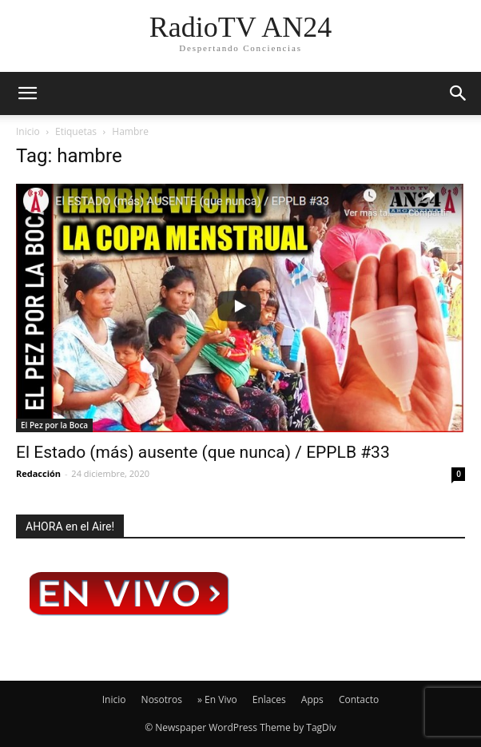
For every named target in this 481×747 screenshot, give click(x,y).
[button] (458, 93)
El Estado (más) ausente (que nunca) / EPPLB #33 (203, 452)
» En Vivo (217, 699)
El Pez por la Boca (54, 425)
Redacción (38, 473)
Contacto (359, 699)
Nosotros (161, 699)
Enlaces (269, 699)
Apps (312, 699)
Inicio (28, 131)
